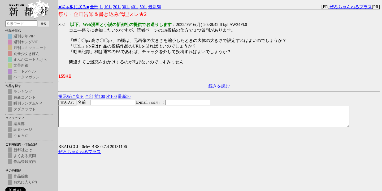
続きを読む (219, 86)
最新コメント (25, 97)
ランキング (23, 91)
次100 (111, 96)
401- (134, 7)
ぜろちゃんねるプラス (350, 7)
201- (117, 7)
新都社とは (23, 150)
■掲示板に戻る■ (73, 7)
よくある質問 (25, 156)
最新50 (154, 7)
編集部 (19, 123)
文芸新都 (21, 65)
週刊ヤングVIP (26, 42)
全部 (94, 7)
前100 (99, 96)
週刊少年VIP (24, 36)
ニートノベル (25, 71)
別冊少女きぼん (27, 53)
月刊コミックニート (30, 48)
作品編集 (21, 176)
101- (108, 7)
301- (125, 7)
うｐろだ (21, 135)
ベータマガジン (27, 77)
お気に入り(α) (25, 182)
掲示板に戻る (71, 96)
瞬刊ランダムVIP (28, 103)
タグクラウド (25, 109)
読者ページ (23, 129)
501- (143, 7)
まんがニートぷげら (30, 59)
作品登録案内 (25, 161)
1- (101, 7)
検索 (43, 23)
